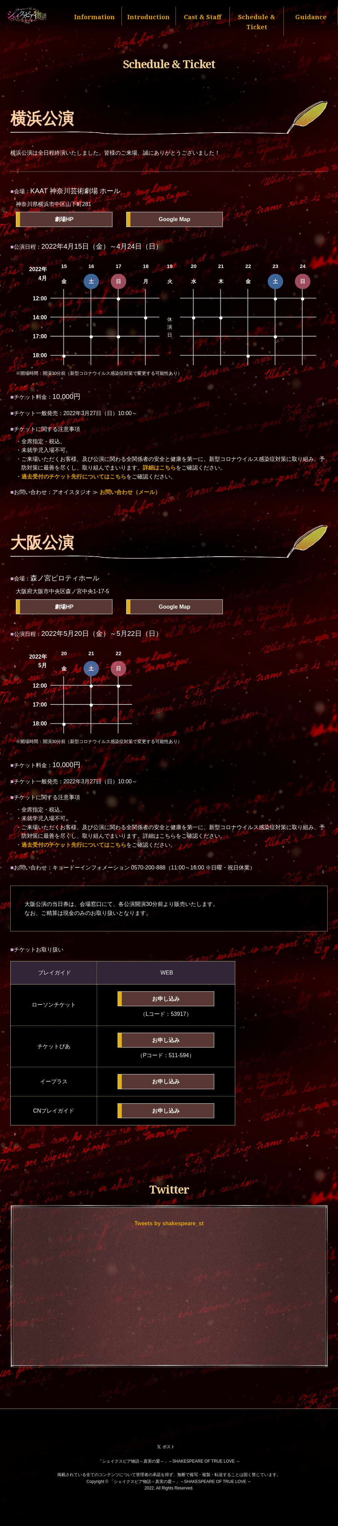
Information (94, 17)
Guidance (311, 17)
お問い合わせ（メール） (130, 492)
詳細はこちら (159, 468)
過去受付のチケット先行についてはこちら (73, 477)
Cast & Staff (202, 17)
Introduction (148, 17)
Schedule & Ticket (256, 22)
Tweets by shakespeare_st (169, 1223)
